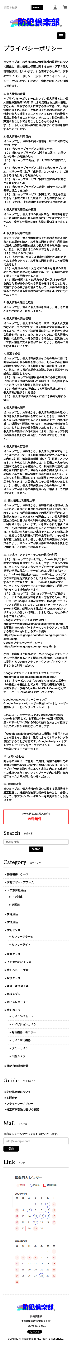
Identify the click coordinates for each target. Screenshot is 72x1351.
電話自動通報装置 (17, 1065)
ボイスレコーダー (17, 1001)
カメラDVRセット (23, 1016)
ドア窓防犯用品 (16, 890)
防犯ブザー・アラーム (20, 882)
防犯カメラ (13, 1009)
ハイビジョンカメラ (24, 1024)
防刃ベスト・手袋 (17, 969)
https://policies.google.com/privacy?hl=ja (29, 646)
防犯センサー (15, 930)
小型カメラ (18, 1056)
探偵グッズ (13, 978)
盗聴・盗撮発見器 (17, 986)
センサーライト (21, 944)
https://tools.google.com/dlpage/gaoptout (29, 676)
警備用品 (12, 914)
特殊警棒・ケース (17, 874)
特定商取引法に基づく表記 (23, 1109)
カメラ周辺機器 (21, 1040)
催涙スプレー (15, 994)
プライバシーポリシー (20, 1103)
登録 (11, 1148)
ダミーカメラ (20, 1048)
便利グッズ (13, 954)
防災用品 (12, 922)
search (37, 7)
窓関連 (16, 904)
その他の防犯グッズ (19, 961)
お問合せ (12, 1097)
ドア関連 (17, 896)
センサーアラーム (22, 936)
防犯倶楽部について (19, 1091)
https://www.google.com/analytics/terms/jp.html (33, 623)
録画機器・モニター (24, 1032)
